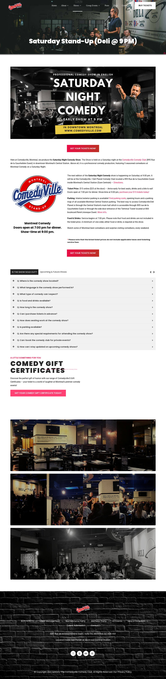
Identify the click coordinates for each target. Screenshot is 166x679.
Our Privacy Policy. (122, 671)
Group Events (93, 5)
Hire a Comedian (136, 621)
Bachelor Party (98, 621)
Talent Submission (76, 625)
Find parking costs (117, 198)
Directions (118, 182)
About (65, 5)
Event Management (50, 621)
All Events (117, 621)
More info (102, 212)
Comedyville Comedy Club (134, 160)
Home (54, 5)
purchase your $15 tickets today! (134, 192)
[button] (154, 272)
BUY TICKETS (145, 5)
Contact (125, 5)
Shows (77, 5)
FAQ (115, 5)
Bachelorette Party (75, 621)
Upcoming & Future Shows (53, 271)
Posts (107, 5)
